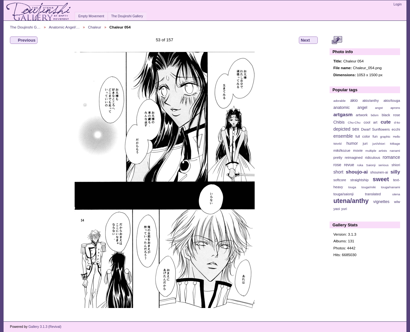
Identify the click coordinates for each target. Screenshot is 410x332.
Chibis (339, 122)
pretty (337, 157)
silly (395, 171)
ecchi (396, 129)
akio (354, 100)
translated (373, 194)
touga (352, 187)
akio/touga (391, 100)
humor (352, 143)
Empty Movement (91, 16)
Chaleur (94, 27)
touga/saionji (343, 194)
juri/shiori (379, 143)
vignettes (381, 201)
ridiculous (372, 157)
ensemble (343, 136)
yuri (344, 209)
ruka (360, 165)
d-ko (397, 122)
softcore (339, 180)
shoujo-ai (357, 171)
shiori (395, 165)
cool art (370, 122)
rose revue (343, 165)
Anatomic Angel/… (64, 27)
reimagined (354, 157)
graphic (385, 136)
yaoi (336, 209)
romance (391, 157)
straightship (359, 180)
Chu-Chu (354, 122)
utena (396, 194)
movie (358, 150)
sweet (381, 179)
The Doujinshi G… (25, 27)
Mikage (395, 143)
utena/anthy (351, 200)
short (338, 171)
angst (379, 107)
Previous (24, 40)
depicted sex (346, 129)
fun (375, 136)
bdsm (375, 115)
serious (383, 165)
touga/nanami (390, 187)
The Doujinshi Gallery (127, 16)
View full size (337, 40)
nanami (395, 150)
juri (365, 143)
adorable (339, 100)
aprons (395, 107)
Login (398, 4)
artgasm (343, 114)
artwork (362, 115)
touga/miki (368, 187)
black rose (391, 115)
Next (308, 40)
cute (386, 122)
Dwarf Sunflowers (375, 129)
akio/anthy (370, 100)
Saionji (370, 165)
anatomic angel (350, 107)
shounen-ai (379, 172)
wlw (397, 202)
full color (362, 136)
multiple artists (376, 150)
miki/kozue (341, 150)
